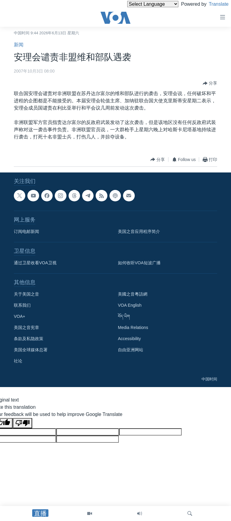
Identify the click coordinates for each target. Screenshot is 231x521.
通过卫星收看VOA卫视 (35, 262)
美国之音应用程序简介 (139, 231)
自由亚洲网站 (130, 349)
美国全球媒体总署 (31, 349)
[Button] (210, 83)
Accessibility (129, 338)
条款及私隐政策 (28, 338)
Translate (213, 4)
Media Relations (133, 327)
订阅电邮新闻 (26, 231)
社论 (18, 360)
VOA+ (19, 316)
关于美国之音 (26, 294)
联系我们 (22, 305)
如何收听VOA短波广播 (139, 262)
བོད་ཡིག (124, 316)
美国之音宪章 (26, 327)
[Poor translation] (22, 423)
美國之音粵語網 (132, 294)
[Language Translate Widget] (142, 4)
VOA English (130, 305)
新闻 (18, 44)
